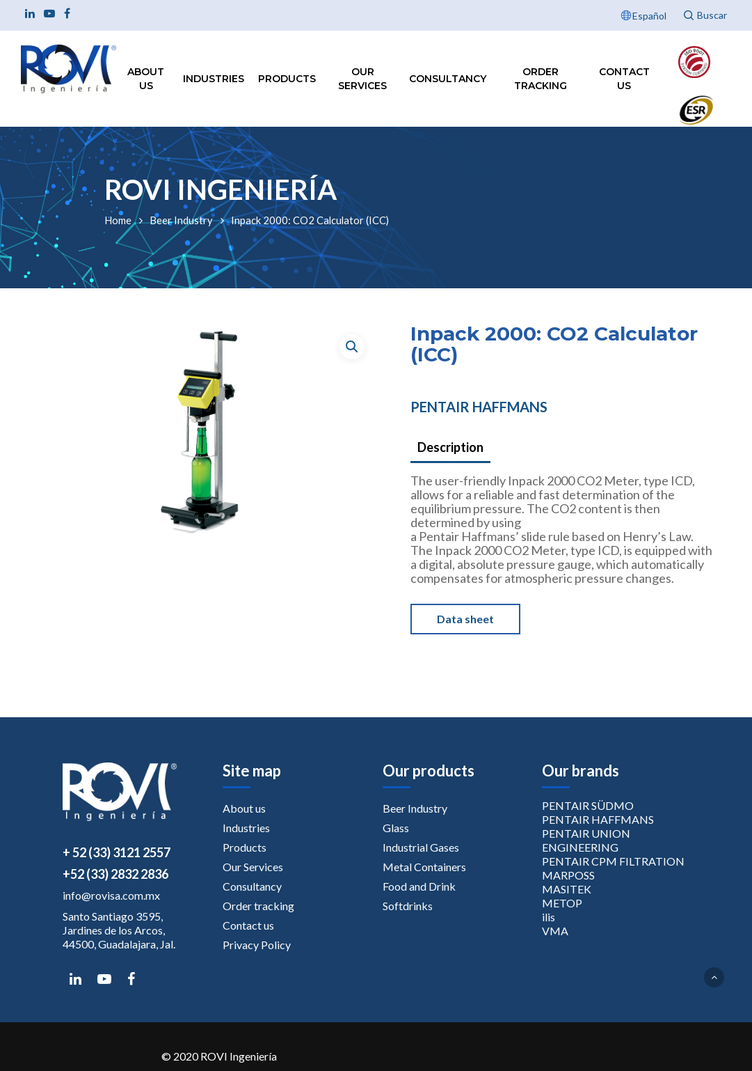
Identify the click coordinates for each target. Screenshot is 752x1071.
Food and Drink (419, 886)
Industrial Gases (421, 847)
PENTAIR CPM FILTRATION (613, 861)
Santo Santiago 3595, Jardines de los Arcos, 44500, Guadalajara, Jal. (119, 930)
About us (145, 78)
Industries (213, 78)
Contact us (624, 78)
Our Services (362, 78)
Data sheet (465, 618)
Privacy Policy (257, 944)
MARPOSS (568, 875)
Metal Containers (424, 866)
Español (649, 16)
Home (117, 220)
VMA (555, 930)
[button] (352, 346)
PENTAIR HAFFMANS (478, 406)
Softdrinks (408, 905)
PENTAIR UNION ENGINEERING (586, 840)
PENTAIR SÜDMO (588, 805)
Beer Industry (181, 220)
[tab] (450, 448)
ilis (548, 916)
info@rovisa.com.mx (111, 895)
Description (450, 447)
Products (287, 78)
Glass (396, 827)
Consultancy (447, 78)
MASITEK (566, 889)
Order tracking (540, 78)
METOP (562, 902)
